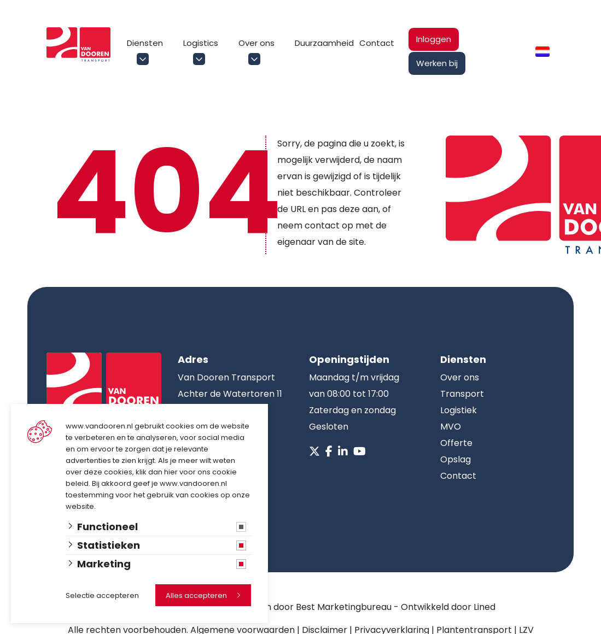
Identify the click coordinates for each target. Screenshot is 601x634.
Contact (376, 43)
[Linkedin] (343, 451)
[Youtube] (359, 451)
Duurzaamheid (324, 43)
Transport (462, 394)
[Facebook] (328, 451)
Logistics (200, 43)
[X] (314, 451)
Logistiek (458, 410)
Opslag (455, 459)
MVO (450, 426)
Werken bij (437, 63)
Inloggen (433, 39)
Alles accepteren (196, 595)
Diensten (145, 43)
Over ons (256, 43)
